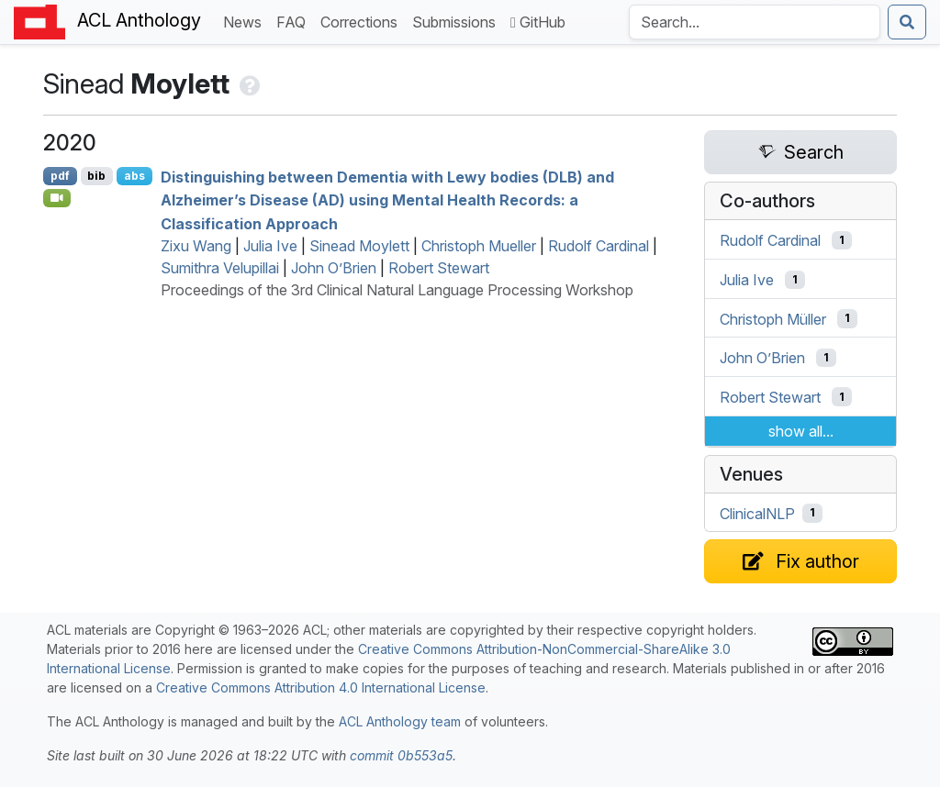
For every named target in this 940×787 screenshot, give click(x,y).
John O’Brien (333, 268)
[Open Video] (57, 198)
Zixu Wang (196, 246)
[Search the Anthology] (754, 22)
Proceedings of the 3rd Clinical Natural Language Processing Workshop (397, 290)
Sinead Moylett (359, 246)
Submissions (457, 20)
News (246, 20)
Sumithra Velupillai (220, 268)
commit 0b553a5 (401, 755)
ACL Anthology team (400, 721)
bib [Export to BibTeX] (96, 176)
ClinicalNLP (757, 513)
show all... (801, 431)
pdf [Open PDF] (60, 176)
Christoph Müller (773, 318)
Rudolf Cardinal (598, 246)
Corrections (362, 20)
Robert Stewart (438, 268)
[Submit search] (907, 22)
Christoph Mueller (478, 246)
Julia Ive (270, 246)
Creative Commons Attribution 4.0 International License (321, 687)
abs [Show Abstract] (134, 176)
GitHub (537, 22)
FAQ (294, 20)
